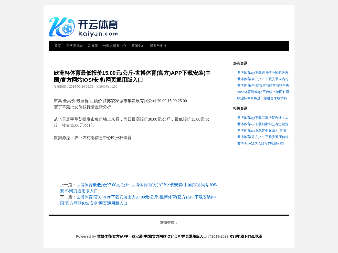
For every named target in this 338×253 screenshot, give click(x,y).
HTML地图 (253, 236)
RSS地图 (236, 236)
